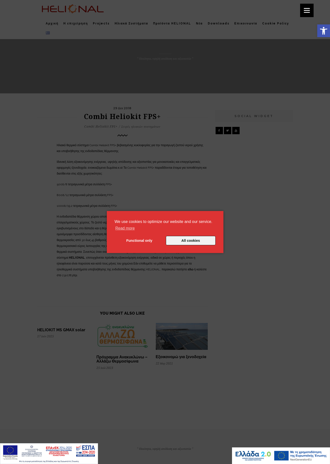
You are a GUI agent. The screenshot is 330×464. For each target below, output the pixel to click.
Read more (125, 228)
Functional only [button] (139, 241)
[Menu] (307, 10)
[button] (323, 30)
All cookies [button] (190, 241)
